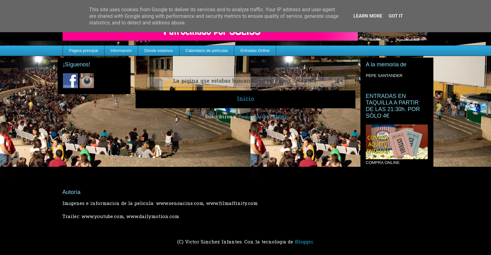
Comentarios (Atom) (262, 117)
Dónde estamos (158, 50)
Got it (396, 16)
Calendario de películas (206, 50)
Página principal (83, 50)
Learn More (368, 16)
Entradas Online (255, 50)
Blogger (304, 242)
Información (121, 50)
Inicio (245, 99)
